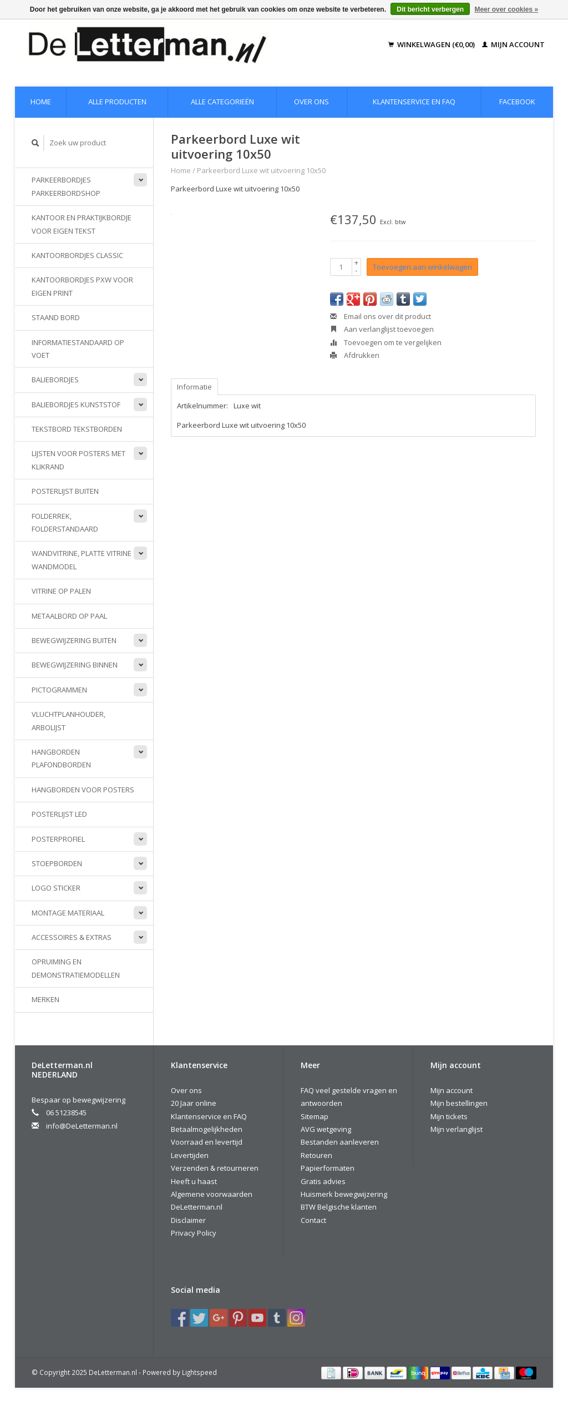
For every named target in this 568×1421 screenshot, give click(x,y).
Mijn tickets (449, 1116)
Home (41, 102)
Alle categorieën (222, 102)
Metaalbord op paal (69, 616)
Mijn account (513, 44)
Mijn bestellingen (459, 1103)
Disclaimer (188, 1220)
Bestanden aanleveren (340, 1142)
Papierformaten (327, 1168)
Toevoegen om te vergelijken (386, 342)
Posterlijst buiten (65, 491)
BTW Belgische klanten (339, 1207)
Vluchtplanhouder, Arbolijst (68, 720)
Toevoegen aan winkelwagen (422, 267)
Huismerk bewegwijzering (344, 1194)
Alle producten (117, 102)
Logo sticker (56, 888)
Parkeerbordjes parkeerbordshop (66, 186)
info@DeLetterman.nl (82, 1126)
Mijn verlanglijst (456, 1129)
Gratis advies (323, 1181)
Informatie (194, 387)
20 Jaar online (193, 1103)
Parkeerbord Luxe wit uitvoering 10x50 (261, 170)
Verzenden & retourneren (214, 1168)
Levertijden (190, 1155)
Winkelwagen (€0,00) (432, 44)
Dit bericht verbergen (430, 9)
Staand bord (56, 317)
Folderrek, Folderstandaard (65, 522)
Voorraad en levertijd (206, 1142)
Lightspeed (199, 1372)
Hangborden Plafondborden (61, 758)
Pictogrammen (59, 690)
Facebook (517, 102)
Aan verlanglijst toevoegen (382, 329)
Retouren (316, 1155)
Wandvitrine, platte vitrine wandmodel (81, 559)
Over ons (311, 102)
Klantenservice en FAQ (414, 102)
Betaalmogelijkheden (206, 1129)
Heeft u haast (194, 1181)
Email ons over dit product (380, 316)
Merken (45, 999)
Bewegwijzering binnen (75, 665)
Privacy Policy (193, 1233)
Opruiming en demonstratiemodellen (76, 968)
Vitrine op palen (61, 591)
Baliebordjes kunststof (76, 404)
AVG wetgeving (326, 1129)
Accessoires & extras (71, 937)
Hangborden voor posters (83, 790)
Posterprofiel (58, 839)
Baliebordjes (55, 380)
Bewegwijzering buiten (74, 640)
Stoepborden (57, 863)
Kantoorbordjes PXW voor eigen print (82, 286)
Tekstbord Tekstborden (77, 429)
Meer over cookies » (506, 9)
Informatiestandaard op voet (78, 348)
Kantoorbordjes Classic (77, 255)
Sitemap (314, 1116)
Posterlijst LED (59, 814)
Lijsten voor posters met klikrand (78, 459)
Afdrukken (354, 355)
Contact (313, 1220)
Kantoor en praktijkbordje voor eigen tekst (81, 224)
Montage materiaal (68, 913)
